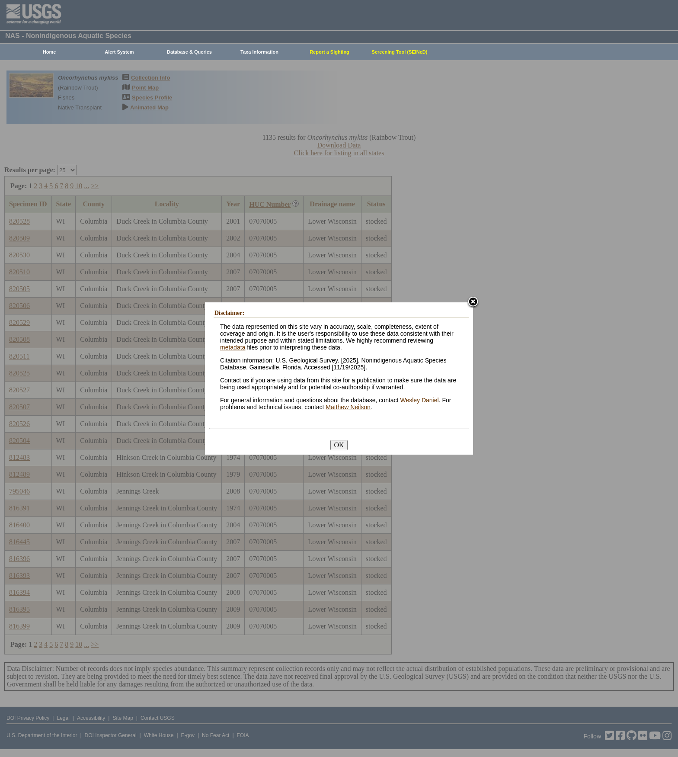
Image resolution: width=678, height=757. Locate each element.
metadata (232, 347)
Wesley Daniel (419, 400)
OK (339, 445)
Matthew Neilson (348, 407)
